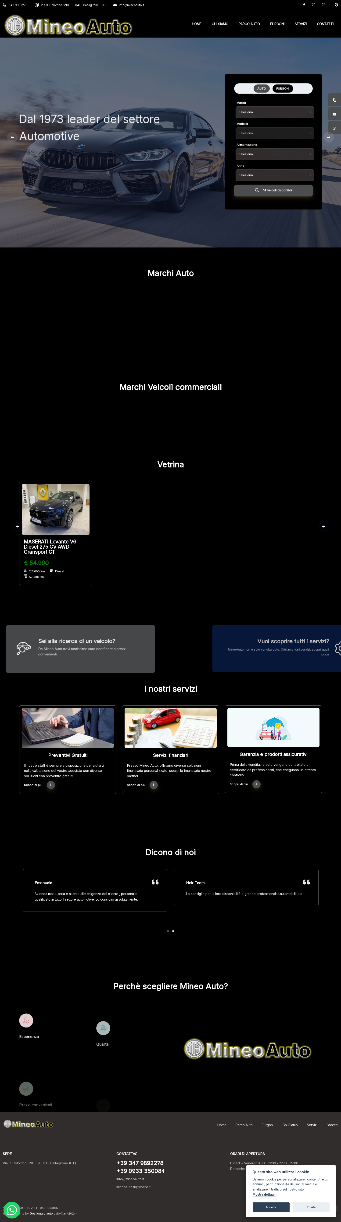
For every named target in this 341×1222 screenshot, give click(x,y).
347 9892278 (15, 5)
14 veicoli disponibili (273, 238)
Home (221, 1125)
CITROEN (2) (42, 348)
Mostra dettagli (264, 1195)
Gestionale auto (41, 1213)
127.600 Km (34, 571)
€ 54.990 (36, 562)
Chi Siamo (290, 1125)
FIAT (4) (93, 348)
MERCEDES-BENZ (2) (196, 348)
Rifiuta (311, 1207)
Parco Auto (244, 1125)
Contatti (332, 1125)
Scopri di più (39, 785)
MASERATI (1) (144, 348)
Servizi (312, 1125)
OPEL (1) (248, 348)
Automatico (34, 576)
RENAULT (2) (299, 348)
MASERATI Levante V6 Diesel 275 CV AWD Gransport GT (50, 547)
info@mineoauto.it (128, 5)
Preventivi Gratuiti (67, 755)
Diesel (57, 571)
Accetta (271, 1207)
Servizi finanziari (170, 755)
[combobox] (275, 159)
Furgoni (267, 1125)
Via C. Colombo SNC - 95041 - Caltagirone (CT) (70, 5)
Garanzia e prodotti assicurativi (273, 754)
